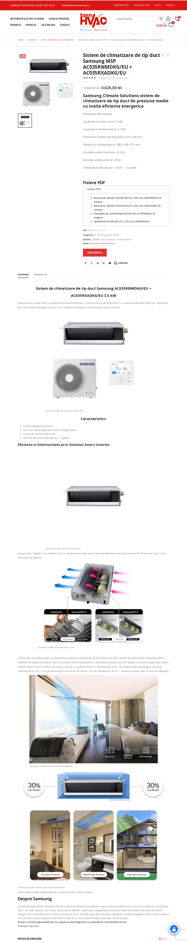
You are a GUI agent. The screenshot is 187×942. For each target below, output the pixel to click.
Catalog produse (59, 18)
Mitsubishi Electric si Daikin (27, 18)
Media (170, 5)
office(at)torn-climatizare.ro (76, 5)
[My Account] (168, 18)
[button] (159, 939)
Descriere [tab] (23, 274)
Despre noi (121, 5)
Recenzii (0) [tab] (40, 274)
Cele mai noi (48, 25)
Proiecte (31, 25)
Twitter (91, 263)
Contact (65, 25)
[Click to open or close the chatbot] (174, 931)
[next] (168, 55)
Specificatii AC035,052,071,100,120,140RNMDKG (122, 221)
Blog (157, 5)
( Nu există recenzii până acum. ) (113, 78)
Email (109, 263)
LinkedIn (97, 263)
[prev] (163, 55)
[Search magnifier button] (161, 18)
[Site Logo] (93, 22)
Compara (122, 263)
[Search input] (137, 18)
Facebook (85, 263)
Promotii (15, 25)
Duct (103, 239)
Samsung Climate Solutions (119, 239)
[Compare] (177, 18)
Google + (103, 263)
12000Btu (95, 239)
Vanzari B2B (141, 5)
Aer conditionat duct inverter (106, 235)
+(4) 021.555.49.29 (44, 5)
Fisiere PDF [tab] (93, 189)
